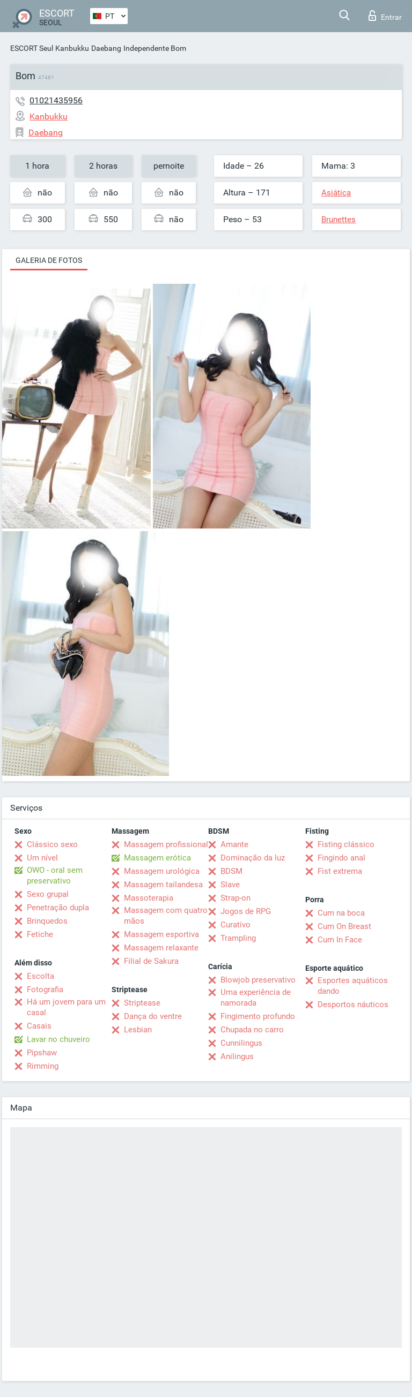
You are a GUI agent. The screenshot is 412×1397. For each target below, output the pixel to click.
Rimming (42, 1066)
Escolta (40, 976)
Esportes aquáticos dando (353, 986)
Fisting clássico (346, 844)
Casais (39, 1026)
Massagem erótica (157, 858)
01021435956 (56, 100)
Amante (234, 844)
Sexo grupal (48, 894)
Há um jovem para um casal (66, 1007)
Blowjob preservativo (258, 980)
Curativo (235, 925)
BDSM (231, 871)
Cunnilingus (241, 1043)
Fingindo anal (341, 858)
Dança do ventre (153, 1016)
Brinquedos (47, 921)
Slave (230, 884)
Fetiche (40, 934)
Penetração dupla (58, 907)
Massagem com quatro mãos (166, 915)
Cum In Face (340, 940)
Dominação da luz (252, 858)
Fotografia (45, 989)
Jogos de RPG (245, 911)
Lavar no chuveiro (58, 1039)
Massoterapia (148, 898)
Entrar (385, 15)
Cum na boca (341, 913)
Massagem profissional (166, 844)
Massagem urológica (162, 871)
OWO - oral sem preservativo (55, 875)
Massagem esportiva (161, 934)
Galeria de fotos (49, 260)
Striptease (142, 1003)
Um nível (42, 858)
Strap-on (235, 898)
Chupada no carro (252, 1029)
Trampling (238, 938)
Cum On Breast (344, 926)
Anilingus (237, 1056)
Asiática (336, 193)
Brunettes (338, 219)
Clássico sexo (52, 844)
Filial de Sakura (151, 961)
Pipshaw (42, 1053)
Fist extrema (340, 871)
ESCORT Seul (31, 48)
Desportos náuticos (353, 1004)
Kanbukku (72, 48)
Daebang (106, 48)
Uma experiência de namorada (255, 997)
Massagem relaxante (161, 948)
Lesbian (138, 1029)
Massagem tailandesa (163, 884)
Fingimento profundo (257, 1016)
